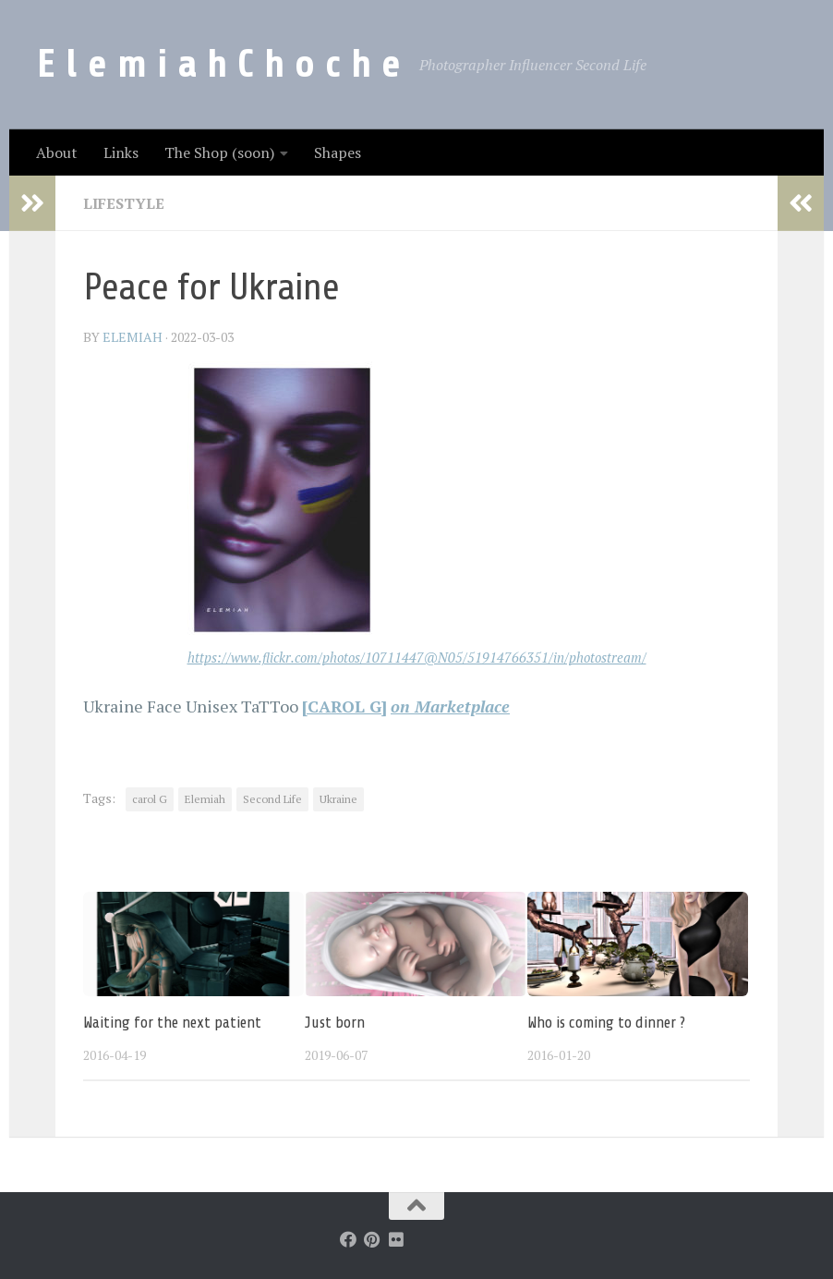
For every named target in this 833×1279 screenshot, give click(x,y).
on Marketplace (450, 706)
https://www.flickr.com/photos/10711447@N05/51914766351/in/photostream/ (416, 657)
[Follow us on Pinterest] (372, 1239)
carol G (149, 799)
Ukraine (338, 799)
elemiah (133, 337)
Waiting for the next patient (172, 1022)
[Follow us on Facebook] (348, 1239)
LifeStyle (123, 203)
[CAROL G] (344, 706)
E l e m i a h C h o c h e (219, 64)
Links (121, 152)
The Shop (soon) (219, 152)
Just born (335, 1022)
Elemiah (205, 799)
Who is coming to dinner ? (606, 1022)
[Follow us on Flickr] (396, 1239)
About (57, 152)
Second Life (272, 799)
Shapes (337, 152)
